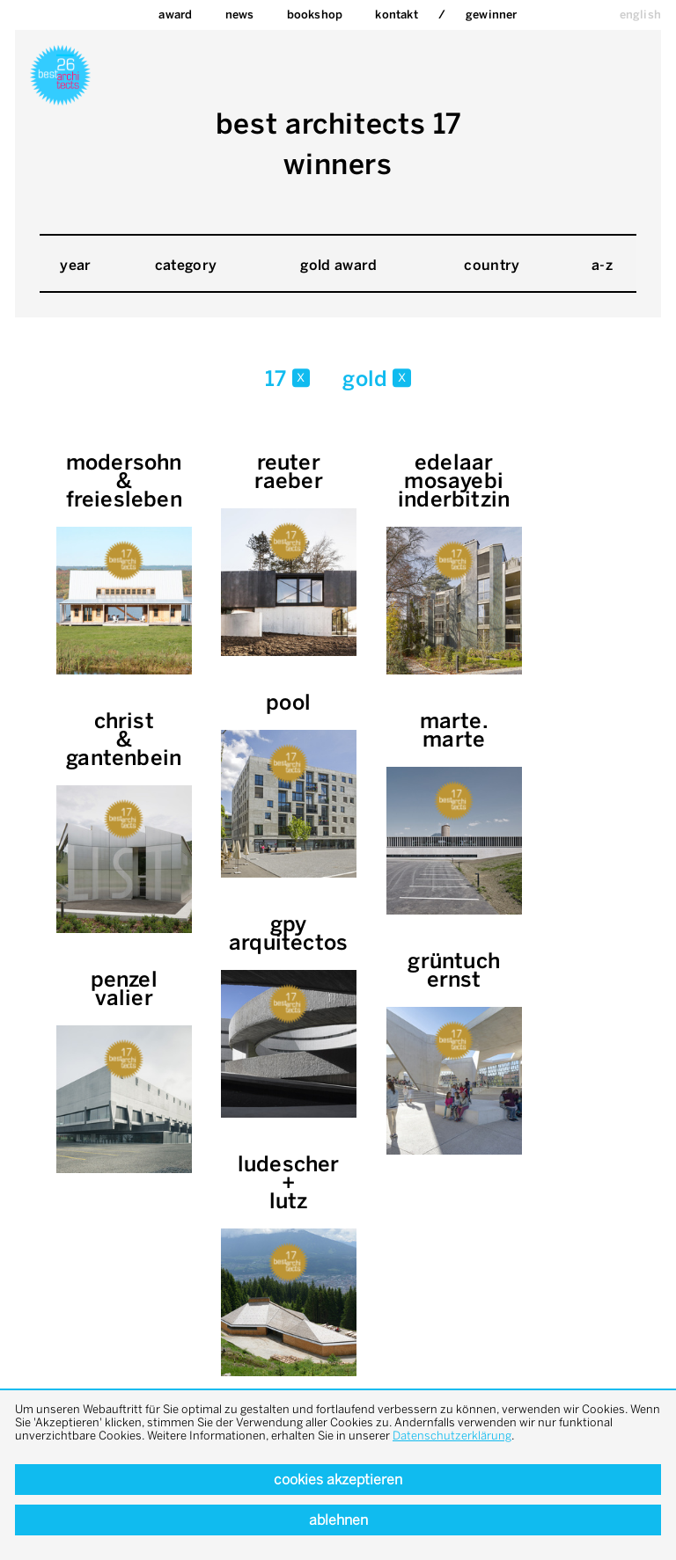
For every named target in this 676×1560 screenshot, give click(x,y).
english (640, 14)
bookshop (315, 14)
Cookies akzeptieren (338, 1479)
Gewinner (492, 14)
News (239, 14)
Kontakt (396, 14)
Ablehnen (338, 1520)
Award (175, 14)
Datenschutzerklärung (452, 1435)
